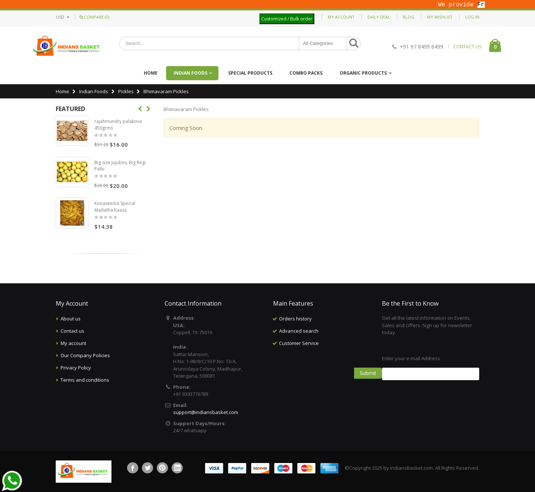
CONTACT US (467, 47)
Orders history (295, 318)
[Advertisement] (321, 386)
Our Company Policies (85, 355)
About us (71, 318)
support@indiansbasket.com (205, 412)
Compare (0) (93, 17)
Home (62, 91)
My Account (341, 17)
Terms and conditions (85, 380)
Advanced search (298, 331)
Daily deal (378, 17)
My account (73, 343)
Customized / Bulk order (286, 19)
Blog (408, 17)
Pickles (126, 91)
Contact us (72, 331)
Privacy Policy (76, 367)
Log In (472, 17)
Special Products (250, 73)
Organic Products (363, 73)
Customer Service (299, 343)
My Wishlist (440, 17)
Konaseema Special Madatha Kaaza (114, 206)
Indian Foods (190, 73)
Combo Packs (305, 73)
